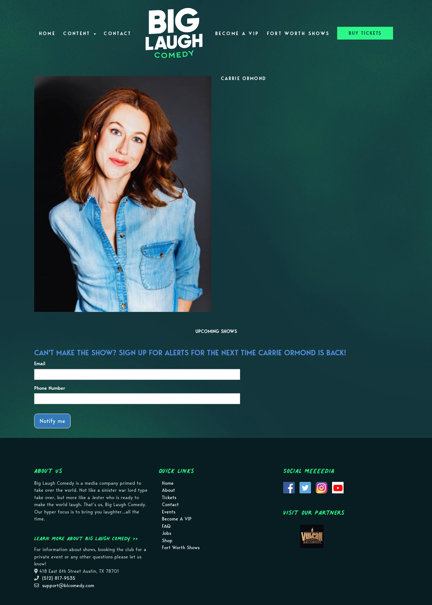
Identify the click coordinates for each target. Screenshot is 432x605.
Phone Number (49, 388)
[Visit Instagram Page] (321, 487)
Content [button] (79, 33)
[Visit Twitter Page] (305, 487)
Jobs (166, 533)
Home (47, 33)
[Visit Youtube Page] (338, 487)
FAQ (166, 526)
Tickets (169, 497)
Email (39, 363)
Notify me (52, 420)
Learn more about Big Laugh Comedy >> (86, 538)
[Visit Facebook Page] (289, 487)
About (168, 490)
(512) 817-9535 (58, 578)
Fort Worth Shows (298, 33)
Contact (118, 33)
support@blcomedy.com (68, 585)
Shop (167, 540)
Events (168, 512)
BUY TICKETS (365, 33)
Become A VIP (237, 33)
